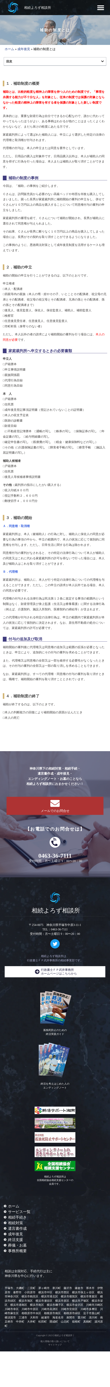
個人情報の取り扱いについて (55, 1341)
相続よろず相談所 (37, 8)
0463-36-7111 (55, 855)
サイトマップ (55, 1344)
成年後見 (23, 49)
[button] (100, 7)
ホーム (9, 49)
